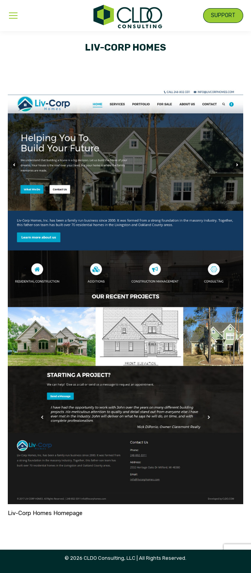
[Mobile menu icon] (13, 15)
